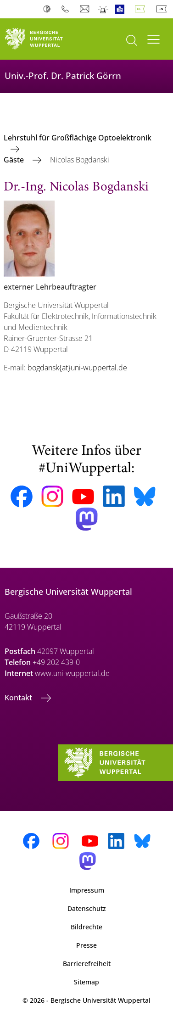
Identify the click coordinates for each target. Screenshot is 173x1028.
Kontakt (19, 698)
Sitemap (86, 982)
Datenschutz (86, 908)
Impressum (86, 890)
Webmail (85, 9)
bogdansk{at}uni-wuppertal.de (77, 368)
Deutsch (141, 9)
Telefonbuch (67, 9)
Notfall (103, 9)
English (163, 9)
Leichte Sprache (122, 9)
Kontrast (49, 9)
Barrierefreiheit (87, 963)
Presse (86, 945)
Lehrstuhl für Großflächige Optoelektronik (77, 138)
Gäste (15, 160)
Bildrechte (86, 926)
